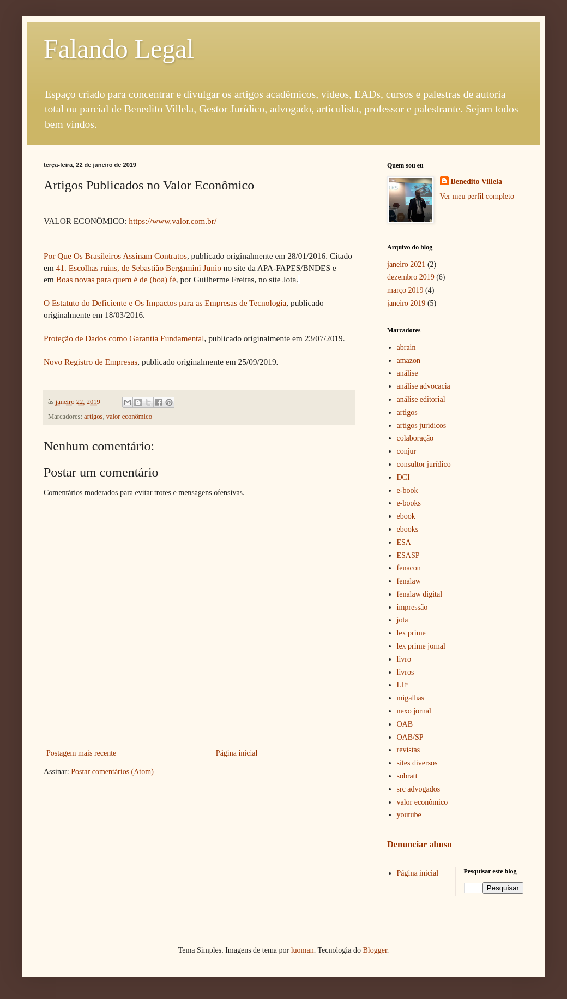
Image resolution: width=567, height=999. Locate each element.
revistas (408, 750)
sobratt (407, 776)
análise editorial (421, 399)
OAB (405, 724)
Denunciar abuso (419, 844)
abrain (406, 347)
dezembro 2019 (411, 277)
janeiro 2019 (406, 303)
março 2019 (405, 290)
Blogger (375, 950)
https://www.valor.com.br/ (172, 220)
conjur (407, 451)
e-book (407, 490)
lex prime (411, 633)
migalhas (411, 698)
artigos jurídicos (422, 425)
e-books (409, 503)
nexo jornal (414, 711)
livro (404, 659)
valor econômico (129, 416)
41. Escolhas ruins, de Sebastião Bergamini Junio (138, 267)
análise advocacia (423, 386)
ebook (406, 516)
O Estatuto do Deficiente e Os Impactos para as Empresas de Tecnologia (165, 302)
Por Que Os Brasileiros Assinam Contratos (115, 255)
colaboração (415, 438)
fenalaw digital (420, 594)
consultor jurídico (424, 464)
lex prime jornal (421, 646)
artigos (93, 416)
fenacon (409, 568)
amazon (409, 360)
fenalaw (409, 581)
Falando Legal (119, 48)
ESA (404, 542)
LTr (402, 685)
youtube (409, 815)
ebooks (408, 529)
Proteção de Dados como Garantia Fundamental (124, 338)
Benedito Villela (477, 181)
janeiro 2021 (406, 264)
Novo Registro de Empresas (90, 361)
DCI (403, 477)
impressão (412, 607)
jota (402, 620)
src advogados (419, 789)
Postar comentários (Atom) (112, 772)
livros (405, 672)
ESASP (408, 555)
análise (407, 373)
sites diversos (417, 763)
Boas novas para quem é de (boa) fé (116, 279)
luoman (302, 950)
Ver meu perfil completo (477, 196)
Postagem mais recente (81, 753)
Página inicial (237, 753)
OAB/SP (410, 737)
